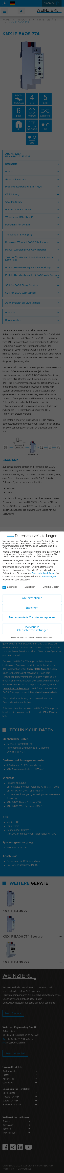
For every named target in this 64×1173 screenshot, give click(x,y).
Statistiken (27, 585)
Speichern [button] (32, 606)
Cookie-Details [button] (17, 635)
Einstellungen (49, 575)
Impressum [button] (48, 635)
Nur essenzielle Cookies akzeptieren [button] (32, 615)
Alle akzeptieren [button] (32, 596)
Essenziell (9, 585)
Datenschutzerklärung (43, 571)
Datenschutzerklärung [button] (33, 635)
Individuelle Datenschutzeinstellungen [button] (32, 627)
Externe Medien (48, 585)
